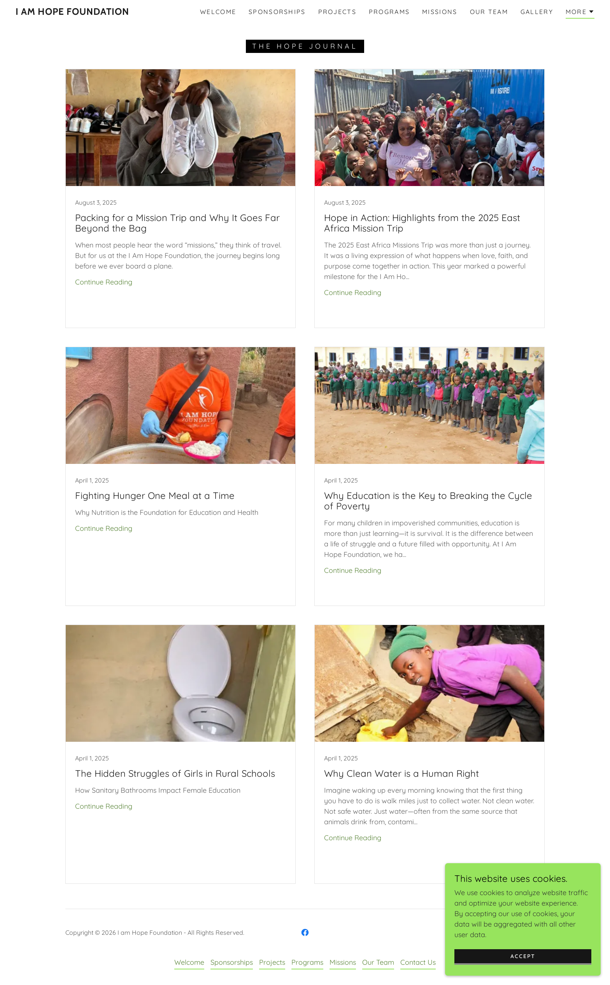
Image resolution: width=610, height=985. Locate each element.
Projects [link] (337, 12)
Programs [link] (389, 12)
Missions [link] (439, 12)
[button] (580, 13)
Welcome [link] (218, 12)
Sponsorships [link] (277, 12)
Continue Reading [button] (103, 281)
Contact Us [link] (418, 962)
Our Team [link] (489, 12)
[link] (72, 12)
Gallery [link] (537, 12)
